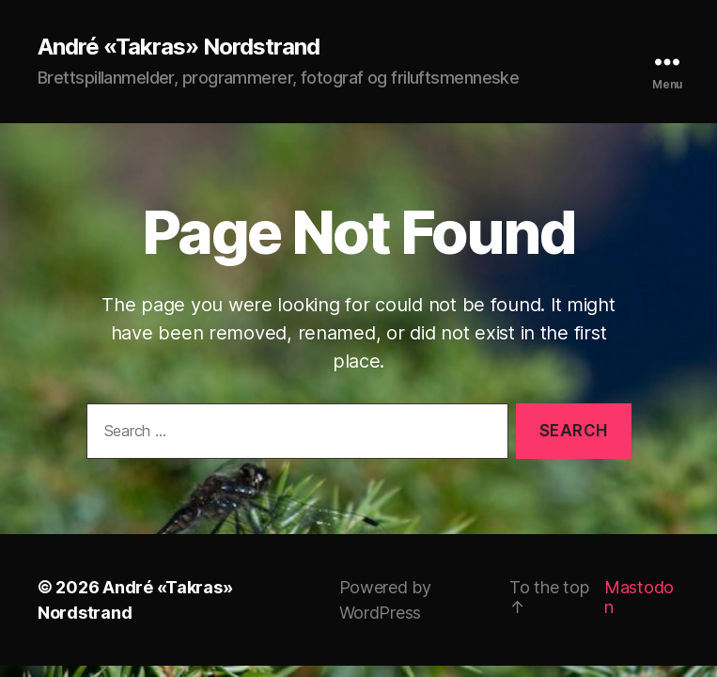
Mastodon (639, 597)
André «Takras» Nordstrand (179, 47)
